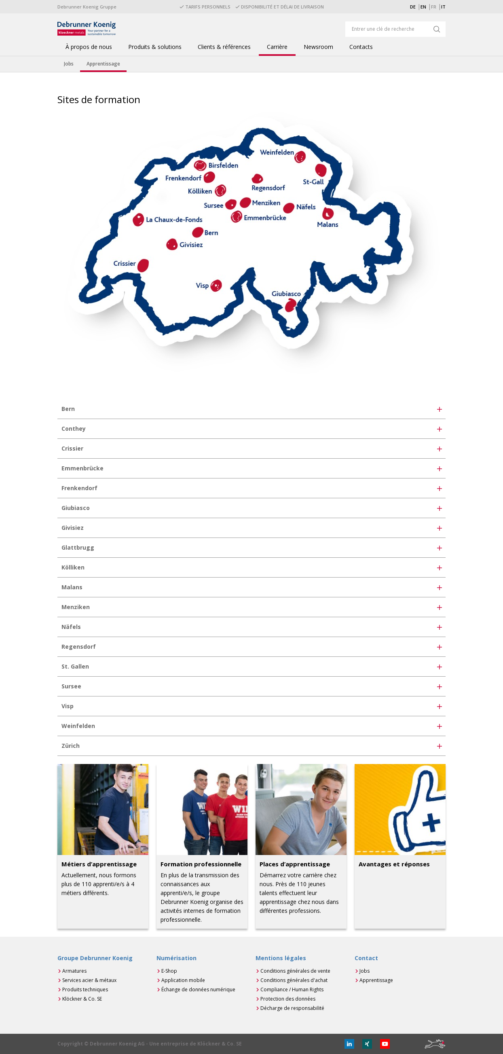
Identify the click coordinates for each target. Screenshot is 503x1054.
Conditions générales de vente (295, 970)
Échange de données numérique (198, 989)
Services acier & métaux (89, 980)
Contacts (361, 47)
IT (443, 7)
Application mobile (183, 980)
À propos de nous (89, 47)
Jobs (364, 970)
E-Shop (169, 970)
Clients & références (224, 47)
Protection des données (287, 998)
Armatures (74, 970)
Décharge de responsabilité (292, 1008)
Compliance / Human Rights (291, 989)
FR (433, 7)
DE (413, 7)
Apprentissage (376, 980)
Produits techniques (85, 989)
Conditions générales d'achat (294, 980)
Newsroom (318, 47)
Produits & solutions (155, 47)
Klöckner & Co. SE (82, 998)
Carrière (277, 47)
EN (423, 7)
